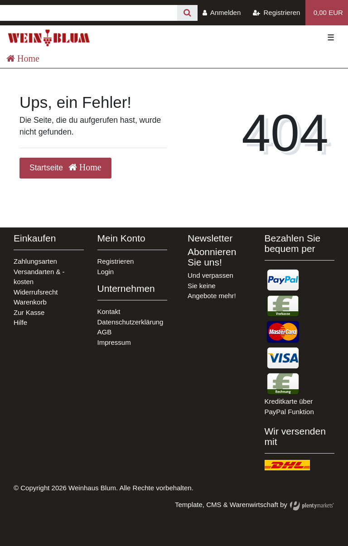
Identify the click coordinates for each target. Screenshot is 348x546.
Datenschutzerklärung (130, 322)
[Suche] (187, 13)
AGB (104, 332)
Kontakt (109, 311)
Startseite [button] (65, 167)
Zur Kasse (29, 312)
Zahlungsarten (35, 261)
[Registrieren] (276, 12)
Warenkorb (30, 302)
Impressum (114, 342)
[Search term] (88, 13)
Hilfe (20, 322)
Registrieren (115, 261)
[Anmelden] (222, 12)
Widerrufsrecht (36, 292)
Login (105, 271)
